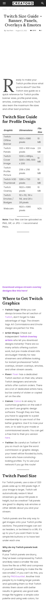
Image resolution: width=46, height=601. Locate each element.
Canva (17, 388)
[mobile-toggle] (4, 3)
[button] (42, 3)
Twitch (8, 304)
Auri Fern (10, 30)
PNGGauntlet (18, 563)
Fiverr (16, 361)
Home (4, 9)
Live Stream (13, 9)
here (7, 425)
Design (21, 9)
